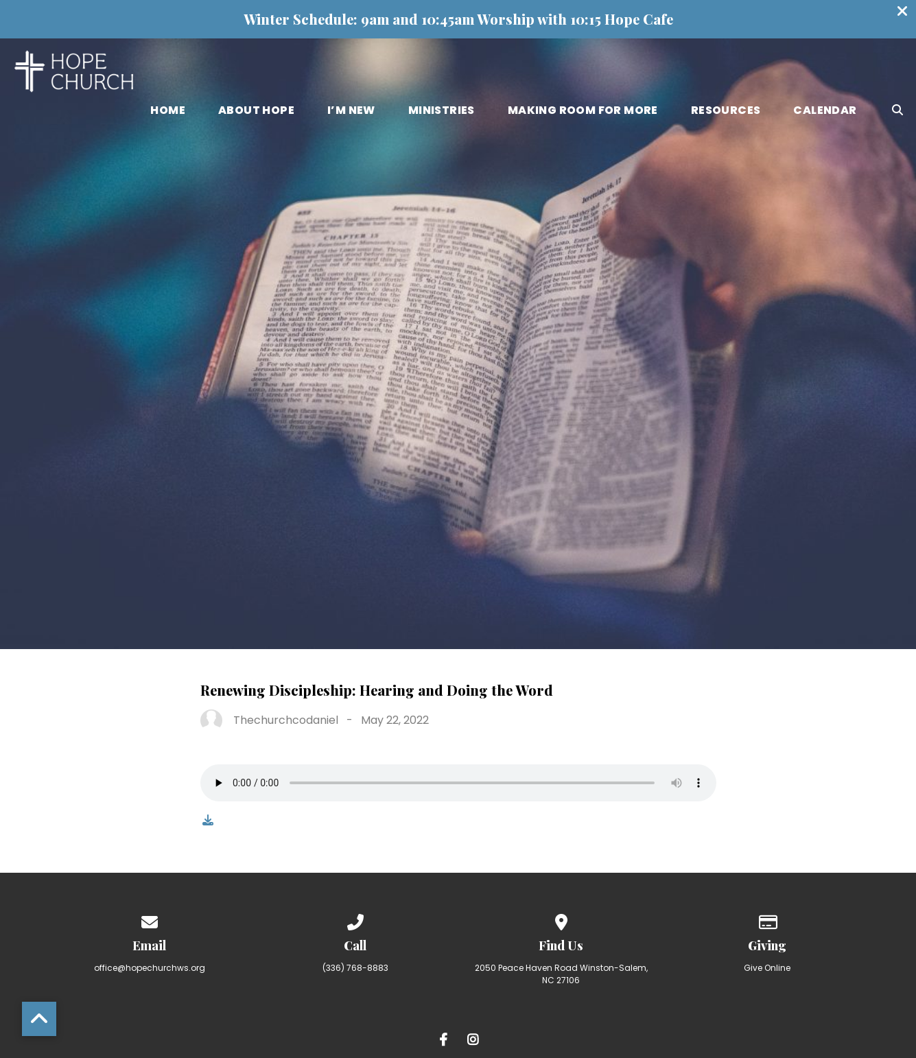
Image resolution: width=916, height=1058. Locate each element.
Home (167, 111)
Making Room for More (583, 111)
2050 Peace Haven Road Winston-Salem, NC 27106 (561, 974)
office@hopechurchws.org (149, 968)
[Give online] (767, 920)
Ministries (441, 111)
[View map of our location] (561, 920)
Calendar (824, 111)
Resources (726, 111)
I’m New (351, 111)
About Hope (256, 111)
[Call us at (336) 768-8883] (355, 920)
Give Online (767, 968)
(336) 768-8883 (355, 968)
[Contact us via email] (149, 920)
